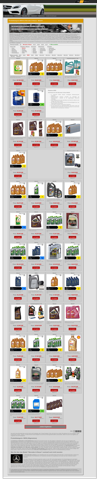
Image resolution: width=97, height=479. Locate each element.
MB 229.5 (54, 55)
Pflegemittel (51, 48)
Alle (20, 44)
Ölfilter (36, 55)
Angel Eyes (42, 48)
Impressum (34, 16)
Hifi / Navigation (52, 49)
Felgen (13, 48)
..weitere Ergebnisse (45, 426)
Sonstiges (49, 46)
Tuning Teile (12, 46)
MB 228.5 (13, 56)
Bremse (23, 49)
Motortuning (14, 50)
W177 (46, 44)
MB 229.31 (59, 55)
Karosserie (33, 46)
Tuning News (17, 16)
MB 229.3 (66, 55)
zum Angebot (18, 83)
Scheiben (35, 52)
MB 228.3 (18, 56)
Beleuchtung (41, 46)
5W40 (24, 55)
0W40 (32, 55)
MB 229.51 (48, 55)
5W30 (20, 55)
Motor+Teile (24, 51)
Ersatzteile (24, 50)
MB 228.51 (77, 55)
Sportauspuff (14, 51)
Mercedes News (9, 16)
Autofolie (51, 51)
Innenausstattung (15, 52)
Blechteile (35, 51)
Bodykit (34, 49)
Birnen (41, 51)
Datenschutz (41, 16)
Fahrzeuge (51, 50)
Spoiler (34, 48)
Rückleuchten (43, 50)
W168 (38, 44)
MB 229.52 (41, 55)
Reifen (23, 52)
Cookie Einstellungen (51, 16)
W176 (34, 44)
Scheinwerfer (42, 49)
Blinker (41, 52)
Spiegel (34, 50)
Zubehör (50, 52)
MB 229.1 (71, 55)
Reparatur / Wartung (25, 46)
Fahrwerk (14, 49)
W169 (42, 44)
